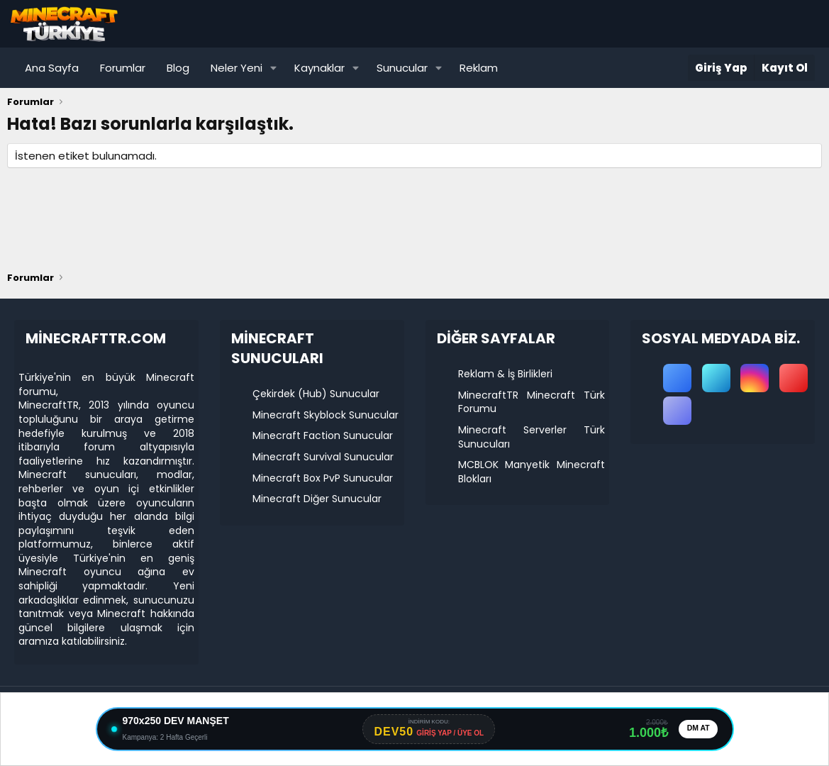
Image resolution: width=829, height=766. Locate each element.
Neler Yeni (236, 67)
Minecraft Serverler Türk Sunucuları (532, 437)
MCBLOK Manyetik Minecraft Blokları (532, 471)
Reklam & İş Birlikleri (505, 374)
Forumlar (122, 67)
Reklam (479, 67)
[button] (274, 68)
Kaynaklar (319, 67)
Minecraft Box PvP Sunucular (322, 478)
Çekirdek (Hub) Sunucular (315, 394)
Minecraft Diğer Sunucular (317, 499)
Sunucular (402, 67)
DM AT (696, 729)
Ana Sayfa (52, 67)
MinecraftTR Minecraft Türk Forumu (532, 402)
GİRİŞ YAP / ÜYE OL (448, 734)
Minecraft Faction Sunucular (322, 435)
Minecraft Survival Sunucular (323, 457)
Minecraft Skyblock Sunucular (325, 415)
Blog (178, 67)
